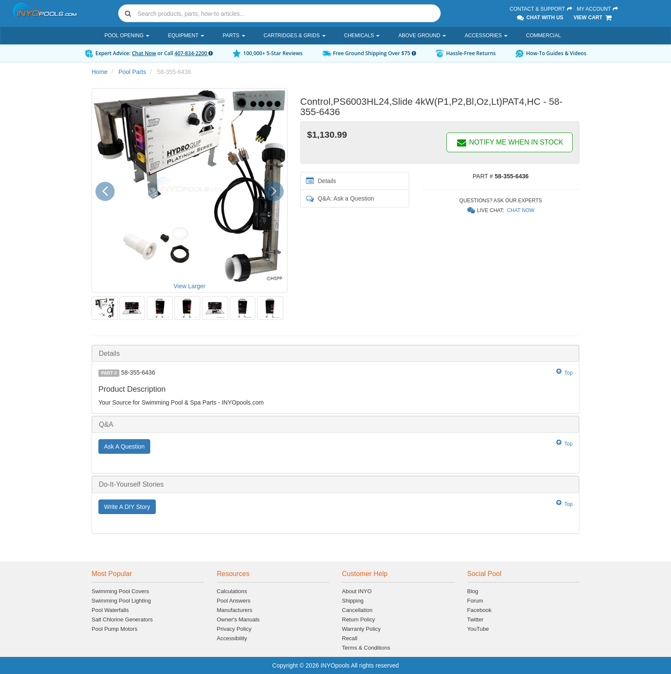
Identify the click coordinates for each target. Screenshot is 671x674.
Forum (475, 600)
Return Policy (358, 619)
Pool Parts (132, 71)
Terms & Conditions (366, 647)
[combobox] (279, 13)
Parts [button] (234, 35)
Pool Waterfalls (110, 610)
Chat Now (144, 53)
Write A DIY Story (127, 506)
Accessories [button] (486, 35)
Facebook (479, 610)
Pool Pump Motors (114, 629)
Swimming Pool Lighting (121, 600)
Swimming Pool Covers (120, 591)
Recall (349, 638)
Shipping (353, 600)
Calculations (232, 591)
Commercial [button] (543, 35)
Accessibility (232, 638)
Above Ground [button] (422, 35)
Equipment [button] (186, 35)
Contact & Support (541, 9)
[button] (108, 190)
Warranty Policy (361, 629)
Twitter (475, 619)
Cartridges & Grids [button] (294, 35)
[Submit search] (128, 13)
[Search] (287, 13)
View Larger (189, 286)
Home (99, 71)
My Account (598, 9)
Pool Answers (234, 600)
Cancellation (357, 610)
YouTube (478, 629)
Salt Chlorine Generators (122, 619)
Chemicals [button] (362, 35)
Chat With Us (539, 18)
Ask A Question (124, 446)
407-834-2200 (194, 53)
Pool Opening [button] (126, 35)
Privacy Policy (234, 629)
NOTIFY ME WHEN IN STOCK (510, 142)
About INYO (356, 591)
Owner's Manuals (238, 619)
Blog (472, 591)
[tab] (335, 353)
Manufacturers (234, 610)
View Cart (592, 18)
